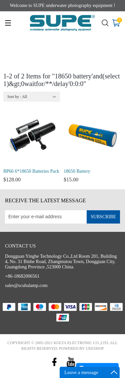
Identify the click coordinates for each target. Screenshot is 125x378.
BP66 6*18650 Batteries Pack (31, 171)
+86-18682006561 (22, 276)
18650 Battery (77, 171)
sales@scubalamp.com (26, 285)
